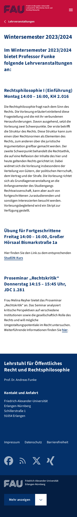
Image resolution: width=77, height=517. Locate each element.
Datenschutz (33, 442)
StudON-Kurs (13, 258)
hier (65, 330)
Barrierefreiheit (57, 442)
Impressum (12, 442)
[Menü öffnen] (70, 9)
